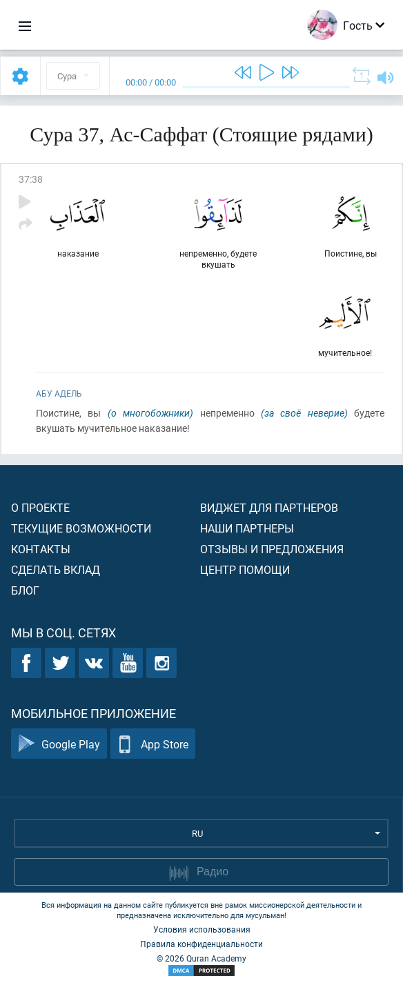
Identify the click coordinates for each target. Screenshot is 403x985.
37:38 (31, 179)
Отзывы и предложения (272, 548)
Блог (25, 590)
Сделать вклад (55, 569)
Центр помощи (245, 569)
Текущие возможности (81, 528)
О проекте (40, 507)
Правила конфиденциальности (201, 943)
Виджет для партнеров (269, 507)
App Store (152, 744)
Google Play (59, 744)
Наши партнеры (247, 528)
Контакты (40, 548)
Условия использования (201, 929)
